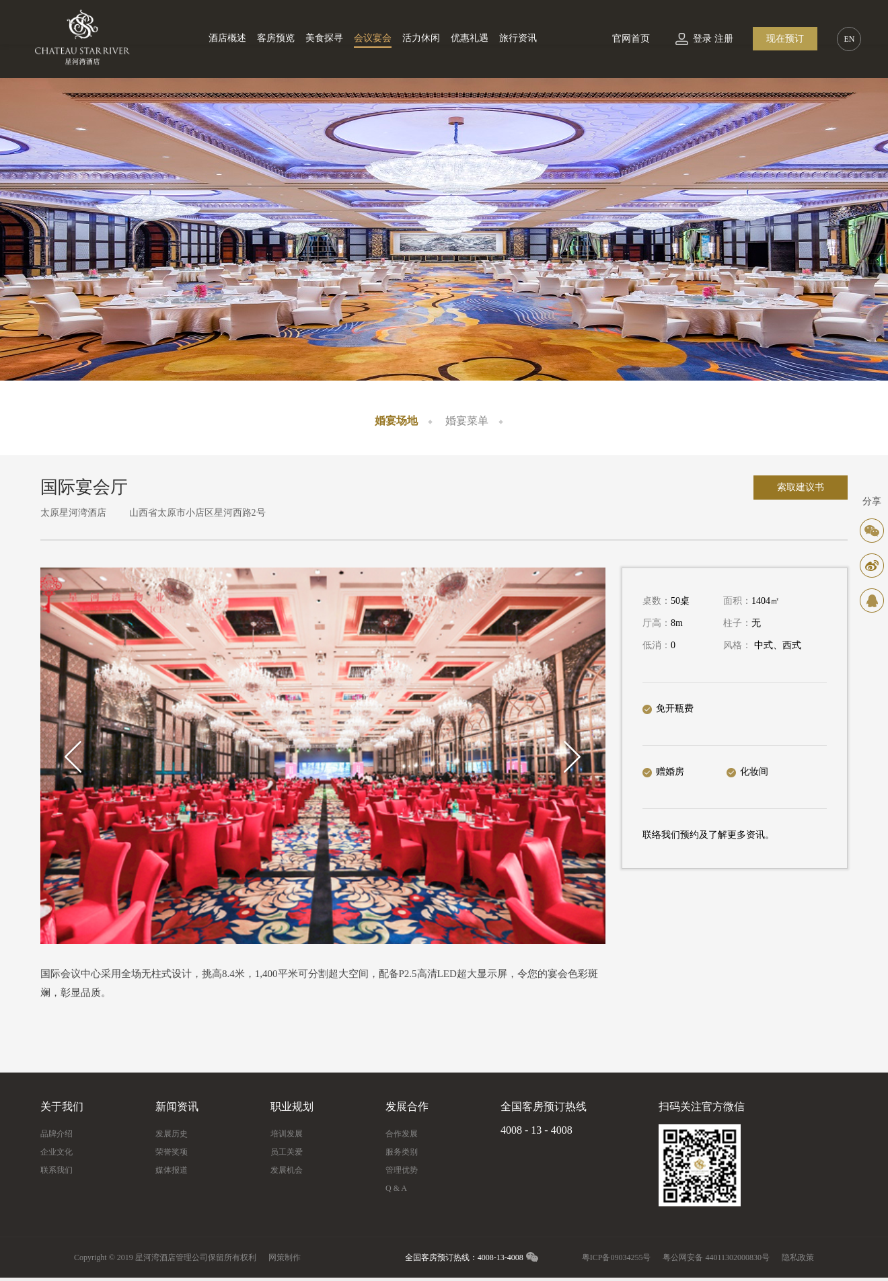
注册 (723, 39)
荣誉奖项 (171, 1152)
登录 (702, 39)
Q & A (396, 1188)
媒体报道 (171, 1170)
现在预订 (785, 39)
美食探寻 (324, 38)
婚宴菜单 (466, 420)
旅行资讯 (518, 38)
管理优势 (401, 1170)
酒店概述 (227, 38)
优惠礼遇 (469, 38)
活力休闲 (421, 38)
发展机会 (286, 1170)
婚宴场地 (396, 420)
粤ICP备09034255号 (616, 1257)
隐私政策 (798, 1257)
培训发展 (286, 1133)
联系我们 (56, 1170)
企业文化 (56, 1152)
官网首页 (631, 39)
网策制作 (284, 1257)
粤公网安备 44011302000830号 (716, 1257)
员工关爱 (286, 1152)
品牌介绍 (56, 1133)
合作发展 (401, 1133)
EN (849, 39)
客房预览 (276, 38)
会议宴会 (373, 38)
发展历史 (171, 1133)
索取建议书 (800, 487)
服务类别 (401, 1152)
